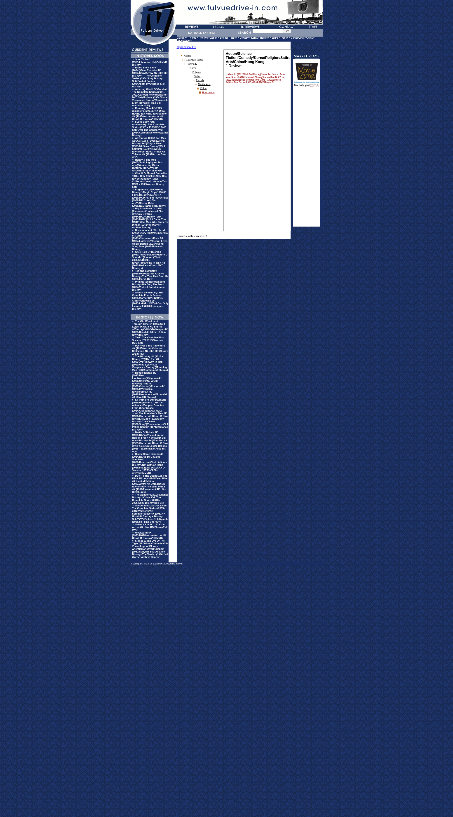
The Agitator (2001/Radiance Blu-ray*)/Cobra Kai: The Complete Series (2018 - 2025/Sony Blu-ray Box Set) (150, 498)
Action (213, 38)
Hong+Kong (183, 40)
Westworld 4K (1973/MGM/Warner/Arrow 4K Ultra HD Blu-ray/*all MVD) (149, 535)
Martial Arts (204, 84)
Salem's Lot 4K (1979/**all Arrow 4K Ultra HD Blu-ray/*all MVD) (149, 527)
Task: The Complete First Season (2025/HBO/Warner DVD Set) (148, 340)
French (284, 38)
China (309, 38)
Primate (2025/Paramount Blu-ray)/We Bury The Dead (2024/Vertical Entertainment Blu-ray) (148, 285)
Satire (275, 38)
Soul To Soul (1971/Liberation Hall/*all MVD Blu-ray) (149, 62)
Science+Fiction (228, 38)
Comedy (244, 38)
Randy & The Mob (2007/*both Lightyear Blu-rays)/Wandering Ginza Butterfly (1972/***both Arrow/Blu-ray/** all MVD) (147, 165)
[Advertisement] (306, 159)
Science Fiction (194, 60)
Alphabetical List (186, 47)
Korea (254, 38)
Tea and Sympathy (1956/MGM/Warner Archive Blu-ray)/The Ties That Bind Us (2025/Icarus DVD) (150, 274)
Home (193, 38)
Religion (264, 38)
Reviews (203, 38)
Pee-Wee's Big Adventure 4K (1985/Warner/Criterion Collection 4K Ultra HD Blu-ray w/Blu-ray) (150, 349)
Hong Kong (208, 92)
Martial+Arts (297, 38)
